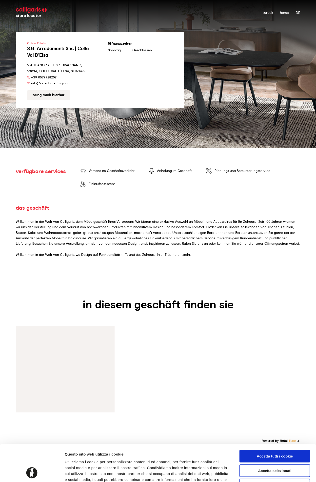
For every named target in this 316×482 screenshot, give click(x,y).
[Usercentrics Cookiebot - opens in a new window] (32, 472)
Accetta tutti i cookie (275, 422)
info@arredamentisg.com (50, 83)
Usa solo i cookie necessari (275, 450)
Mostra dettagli (259, 472)
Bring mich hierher (48, 95)
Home (284, 13)
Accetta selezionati (274, 436)
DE (298, 13)
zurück (268, 13)
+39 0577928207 (44, 77)
